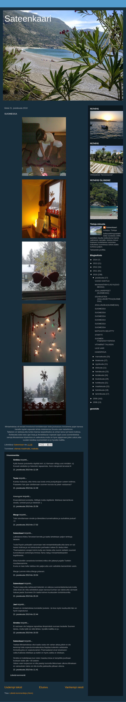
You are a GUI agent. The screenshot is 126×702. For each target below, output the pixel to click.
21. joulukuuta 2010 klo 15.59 (25, 506)
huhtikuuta (100, 383)
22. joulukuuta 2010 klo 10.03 (25, 633)
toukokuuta (100, 379)
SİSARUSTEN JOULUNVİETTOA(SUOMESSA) (107, 299)
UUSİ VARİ (99, 348)
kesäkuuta (100, 375)
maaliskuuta (100, 386)
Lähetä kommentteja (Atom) (21, 693)
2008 (95, 402)
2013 (95, 263)
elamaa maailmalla (22, 449)
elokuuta (99, 368)
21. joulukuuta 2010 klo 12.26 (25, 470)
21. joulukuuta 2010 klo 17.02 (25, 525)
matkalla (34, 449)
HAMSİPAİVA (100, 352)
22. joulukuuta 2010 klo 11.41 (25, 670)
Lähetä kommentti (17, 675)
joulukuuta (100, 278)
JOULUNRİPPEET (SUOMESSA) (102, 292)
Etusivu (43, 687)
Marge (16, 515)
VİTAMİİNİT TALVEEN (104, 344)
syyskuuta (99, 364)
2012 (95, 267)
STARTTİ (99, 335)
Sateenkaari (27, 18)
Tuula (15, 478)
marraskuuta (101, 356)
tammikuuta (100, 394)
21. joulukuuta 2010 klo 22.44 (25, 614)
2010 (95, 274)
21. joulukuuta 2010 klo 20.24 (25, 596)
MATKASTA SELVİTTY (104, 331)
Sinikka (16, 460)
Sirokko (16, 623)
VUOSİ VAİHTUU (102, 281)
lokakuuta (99, 360)
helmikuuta (100, 390)
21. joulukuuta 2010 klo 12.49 (25, 488)
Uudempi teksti (13, 687)
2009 (95, 398)
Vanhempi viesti (74, 687)
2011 (95, 271)
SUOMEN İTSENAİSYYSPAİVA (105, 339)
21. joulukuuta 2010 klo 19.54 (25, 575)
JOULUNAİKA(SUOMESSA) (107, 305)
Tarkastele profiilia (97, 250)
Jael (15, 604)
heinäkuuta (100, 371)
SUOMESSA (100, 309)
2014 (95, 260)
